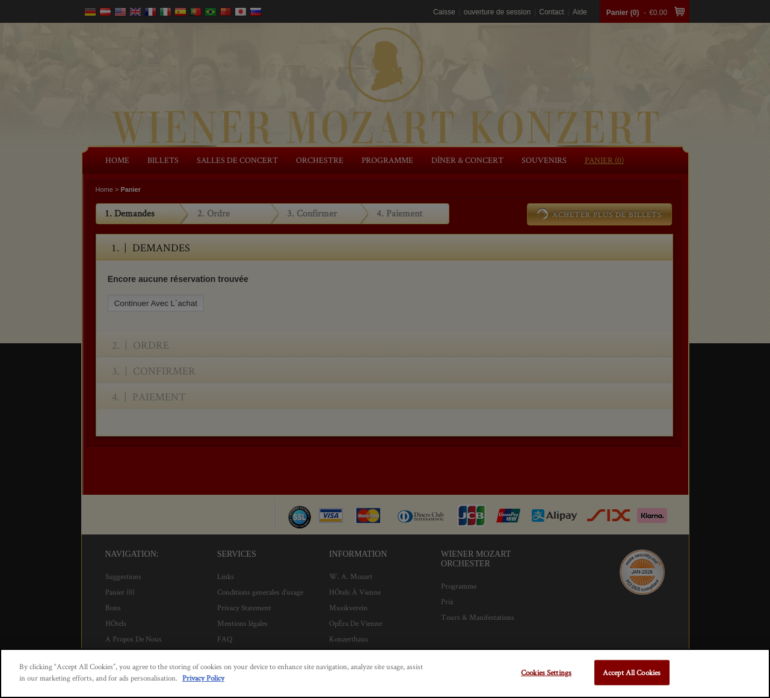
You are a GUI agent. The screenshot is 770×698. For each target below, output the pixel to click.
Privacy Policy (203, 678)
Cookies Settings (546, 672)
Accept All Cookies (632, 672)
